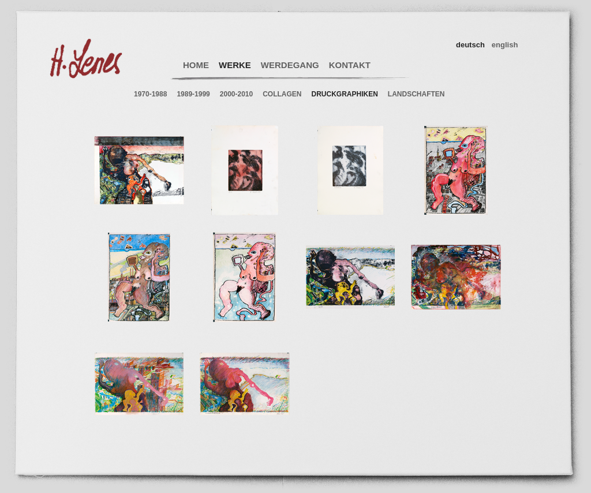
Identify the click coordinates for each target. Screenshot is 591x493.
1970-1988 (150, 94)
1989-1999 (193, 94)
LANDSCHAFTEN (416, 94)
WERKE (235, 65)
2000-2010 (236, 94)
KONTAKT (350, 65)
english (505, 44)
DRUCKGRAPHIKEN (345, 94)
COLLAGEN (282, 94)
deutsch (470, 44)
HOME (196, 65)
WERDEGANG (290, 65)
